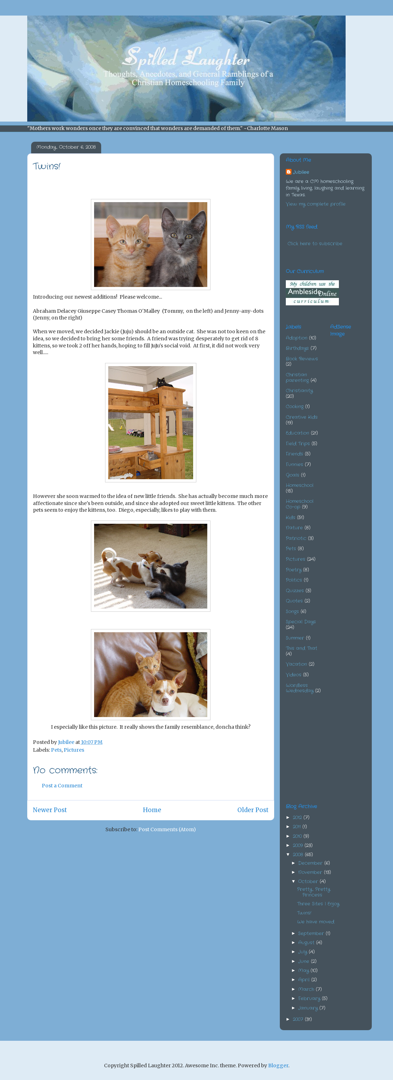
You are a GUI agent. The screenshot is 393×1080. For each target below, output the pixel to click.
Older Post (252, 810)
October (309, 881)
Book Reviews (302, 359)
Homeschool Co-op (299, 504)
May (304, 970)
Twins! (304, 913)
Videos (293, 674)
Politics (294, 580)
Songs (292, 611)
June (304, 961)
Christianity (299, 390)
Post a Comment (62, 785)
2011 (297, 826)
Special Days (301, 621)
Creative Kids (302, 417)
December (311, 863)
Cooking (295, 406)
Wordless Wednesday (299, 688)
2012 (298, 817)
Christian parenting (297, 377)
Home (152, 810)
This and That (301, 648)
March (307, 989)
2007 (299, 1019)
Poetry (293, 570)
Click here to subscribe (315, 243)
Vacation (296, 664)
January (308, 1008)
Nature (294, 527)
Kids (290, 517)
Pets (56, 750)
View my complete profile (316, 204)
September (312, 933)
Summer (295, 638)
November (311, 872)
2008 (299, 854)
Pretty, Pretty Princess (313, 892)
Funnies (294, 464)
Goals (292, 475)
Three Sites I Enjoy (318, 903)
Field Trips (298, 443)
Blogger (278, 1065)
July (303, 952)
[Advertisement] (361, 449)
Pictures (74, 750)
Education (297, 433)
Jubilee (301, 172)
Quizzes (295, 590)
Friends (294, 454)
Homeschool (299, 485)
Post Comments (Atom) (167, 829)
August (307, 942)
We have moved (315, 921)
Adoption (296, 338)
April (304, 979)
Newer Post (50, 810)
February (310, 998)
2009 (299, 845)
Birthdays (297, 348)
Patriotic (296, 538)
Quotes (294, 601)
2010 (298, 836)
